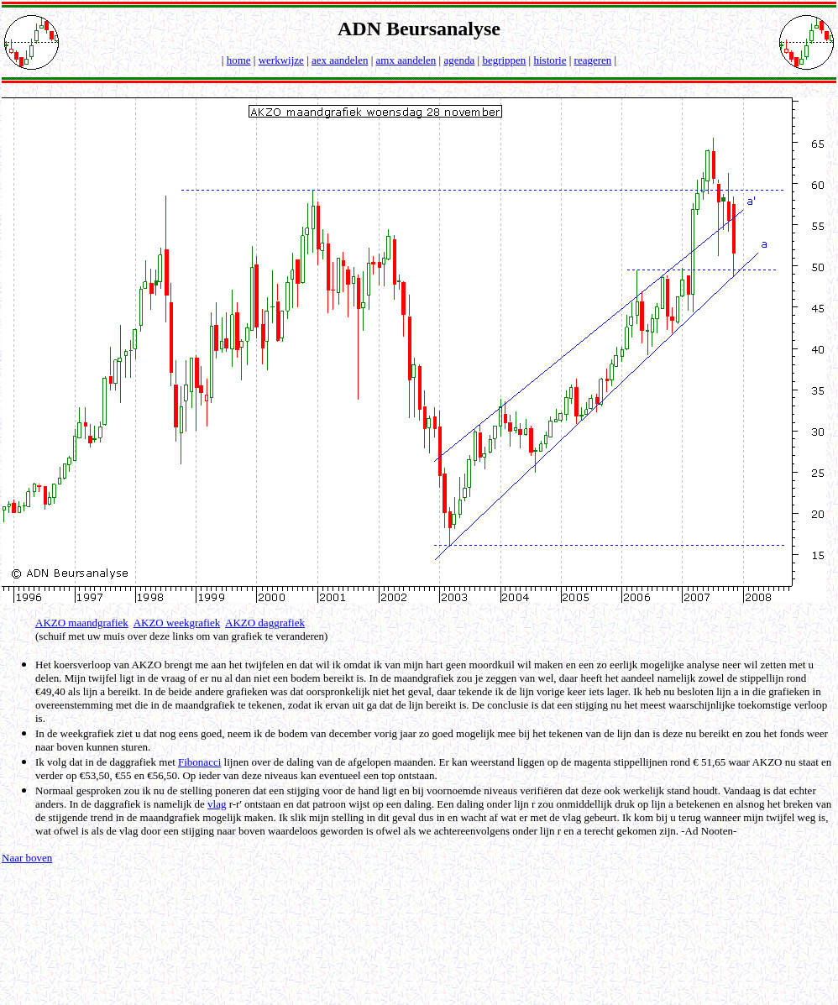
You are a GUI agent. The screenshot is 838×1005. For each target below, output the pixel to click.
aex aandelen (340, 60)
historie (549, 60)
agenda (458, 60)
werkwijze (281, 60)
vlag (216, 804)
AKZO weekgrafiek (177, 622)
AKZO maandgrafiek (81, 622)
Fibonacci (199, 762)
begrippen (504, 60)
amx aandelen (406, 60)
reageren (593, 60)
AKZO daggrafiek (265, 622)
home (239, 60)
